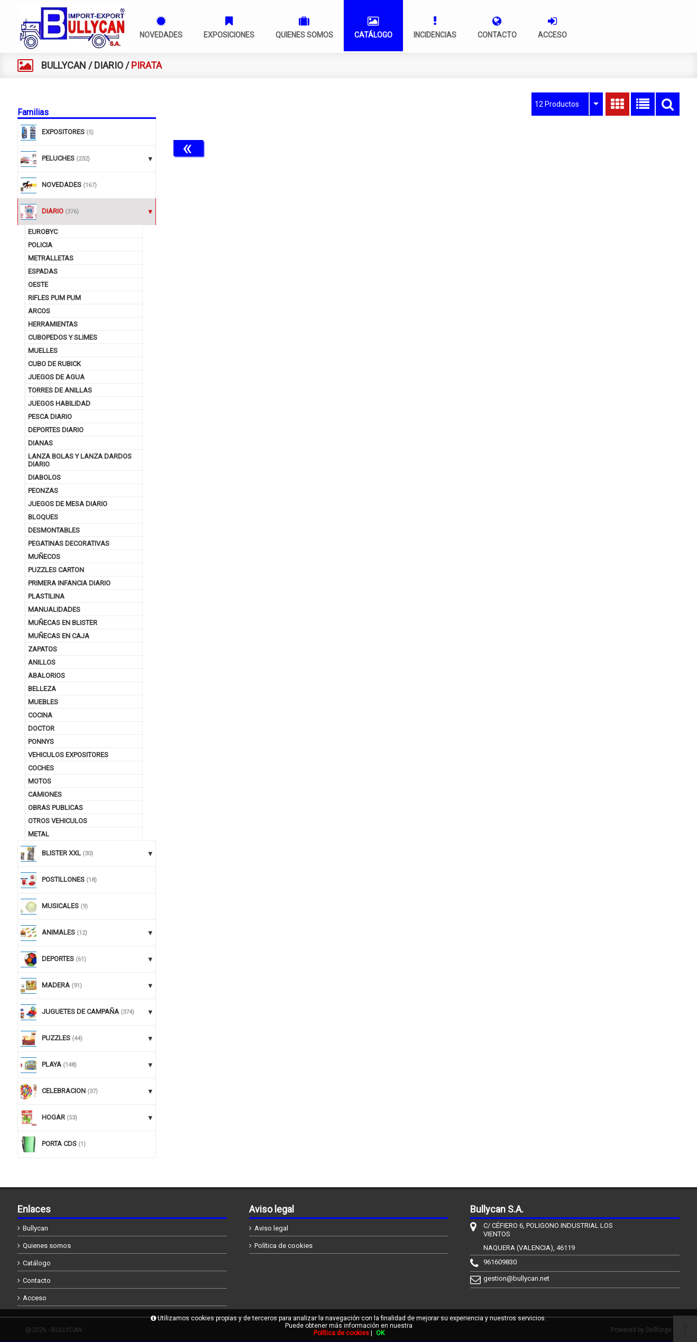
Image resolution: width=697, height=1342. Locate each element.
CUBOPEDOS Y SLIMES (62, 337)
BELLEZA (42, 689)
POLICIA (40, 245)
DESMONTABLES (54, 530)
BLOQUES (43, 517)
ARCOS (39, 311)
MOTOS (39, 781)
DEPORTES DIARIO (56, 430)
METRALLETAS (51, 258)
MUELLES (43, 351)
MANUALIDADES (54, 609)
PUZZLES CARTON (56, 570)
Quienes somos (47, 1246)
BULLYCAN (63, 65)
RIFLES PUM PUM (54, 298)
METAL (38, 834)
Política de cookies (283, 1246)
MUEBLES (43, 702)
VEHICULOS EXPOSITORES (68, 755)
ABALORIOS (46, 675)
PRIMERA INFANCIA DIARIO (69, 583)
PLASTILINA (46, 596)
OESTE (38, 284)
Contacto (37, 1280)
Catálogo (37, 1263)
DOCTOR (41, 728)
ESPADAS (43, 271)
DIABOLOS (44, 477)
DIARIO (108, 65)
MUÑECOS (44, 557)
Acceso (35, 1298)
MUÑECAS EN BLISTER (62, 623)
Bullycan (35, 1228)
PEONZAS (43, 491)
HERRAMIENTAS (53, 324)
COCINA (40, 715)
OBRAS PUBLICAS (55, 808)
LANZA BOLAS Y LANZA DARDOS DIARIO (80, 460)
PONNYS (41, 741)
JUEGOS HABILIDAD (59, 403)
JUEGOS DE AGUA (56, 377)
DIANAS (40, 443)
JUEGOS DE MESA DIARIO (67, 504)
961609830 (500, 1262)
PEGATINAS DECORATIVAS (68, 543)
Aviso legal (271, 1228)
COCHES (41, 768)
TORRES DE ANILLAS (60, 390)
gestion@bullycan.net (516, 1278)
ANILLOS (42, 662)
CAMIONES (45, 794)
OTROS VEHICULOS (57, 821)
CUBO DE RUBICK (54, 364)
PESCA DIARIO (50, 417)
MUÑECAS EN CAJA (58, 636)
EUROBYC (43, 232)
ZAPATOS (42, 649)
